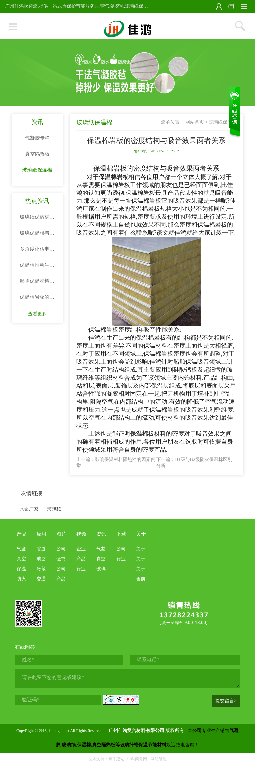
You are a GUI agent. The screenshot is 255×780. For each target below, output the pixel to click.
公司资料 (125, 548)
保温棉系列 (28, 568)
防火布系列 (28, 578)
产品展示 (65, 578)
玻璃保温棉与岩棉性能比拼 (37, 235)
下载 (121, 534)
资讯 (37, 122)
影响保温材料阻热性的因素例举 (37, 283)
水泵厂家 (29, 509)
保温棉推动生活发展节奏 (37, 267)
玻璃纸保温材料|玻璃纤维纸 (35, 219)
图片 (61, 534)
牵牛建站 (116, 759)
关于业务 (145, 568)
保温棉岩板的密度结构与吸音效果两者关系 (37, 299)
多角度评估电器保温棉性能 (37, 251)
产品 (22, 534)
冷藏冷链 (46, 568)
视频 (81, 534)
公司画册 (65, 568)
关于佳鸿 (145, 548)
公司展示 (65, 548)
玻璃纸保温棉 (37, 170)
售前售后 (145, 578)
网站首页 (194, 122)
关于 (141, 534)
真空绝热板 (28, 558)
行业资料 (125, 558)
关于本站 (145, 558)
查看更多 (37, 313)
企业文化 (85, 548)
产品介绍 (85, 558)
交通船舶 (46, 578)
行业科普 (85, 568)
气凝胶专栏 (37, 138)
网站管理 (159, 759)
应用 (41, 534)
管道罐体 (46, 548)
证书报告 (65, 558)
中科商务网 (137, 759)
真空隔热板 (37, 154)
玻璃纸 (54, 509)
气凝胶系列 (28, 548)
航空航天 (46, 558)
